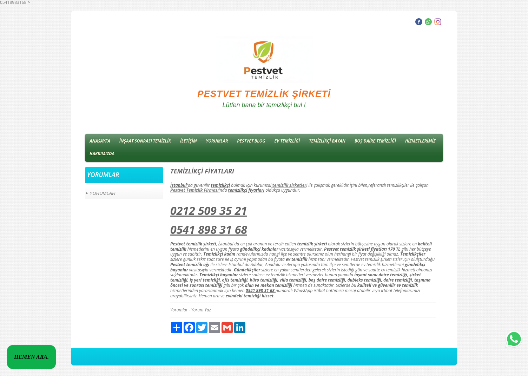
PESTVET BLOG (251, 141)
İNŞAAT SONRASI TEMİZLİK (145, 141)
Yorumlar (179, 310)
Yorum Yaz (201, 310)
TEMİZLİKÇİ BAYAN (327, 141)
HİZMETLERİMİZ (420, 141)
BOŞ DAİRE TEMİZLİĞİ (375, 141)
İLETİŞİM (188, 141)
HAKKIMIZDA (102, 154)
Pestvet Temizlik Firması (194, 190)
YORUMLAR (217, 141)
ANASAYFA (100, 141)
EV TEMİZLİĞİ (287, 141)
